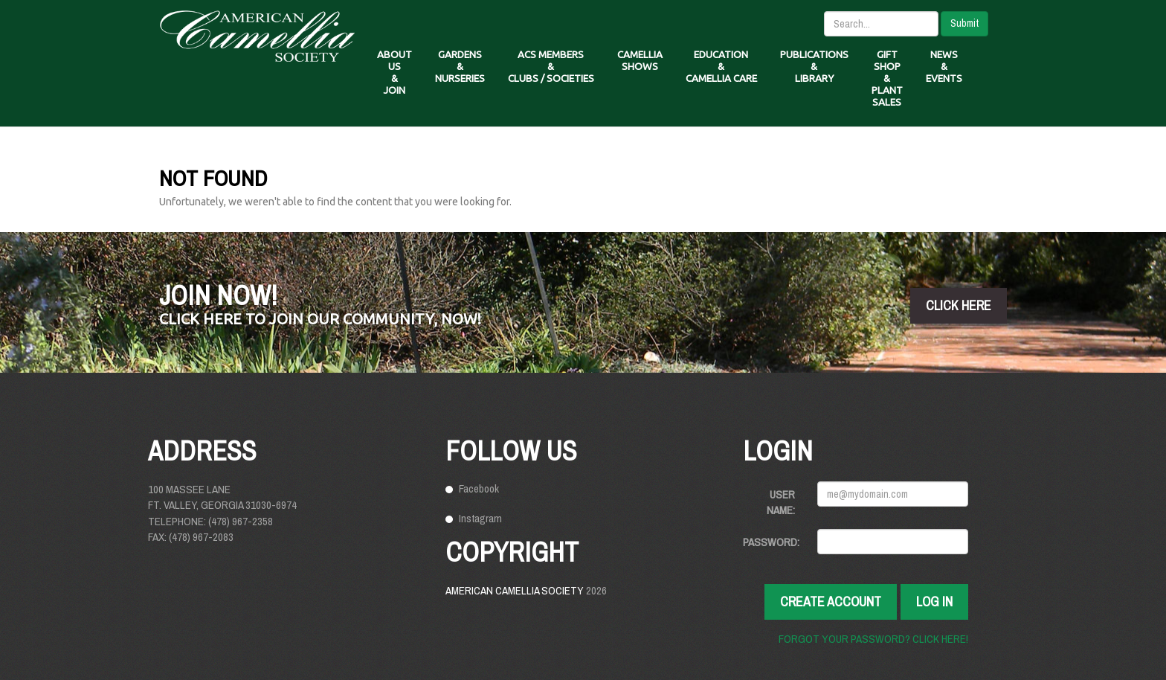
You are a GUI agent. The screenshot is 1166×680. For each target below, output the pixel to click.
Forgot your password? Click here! (873, 639)
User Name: (781, 502)
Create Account (830, 601)
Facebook (479, 488)
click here (958, 305)
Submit (964, 23)
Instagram (480, 518)
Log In (934, 601)
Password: (771, 542)
